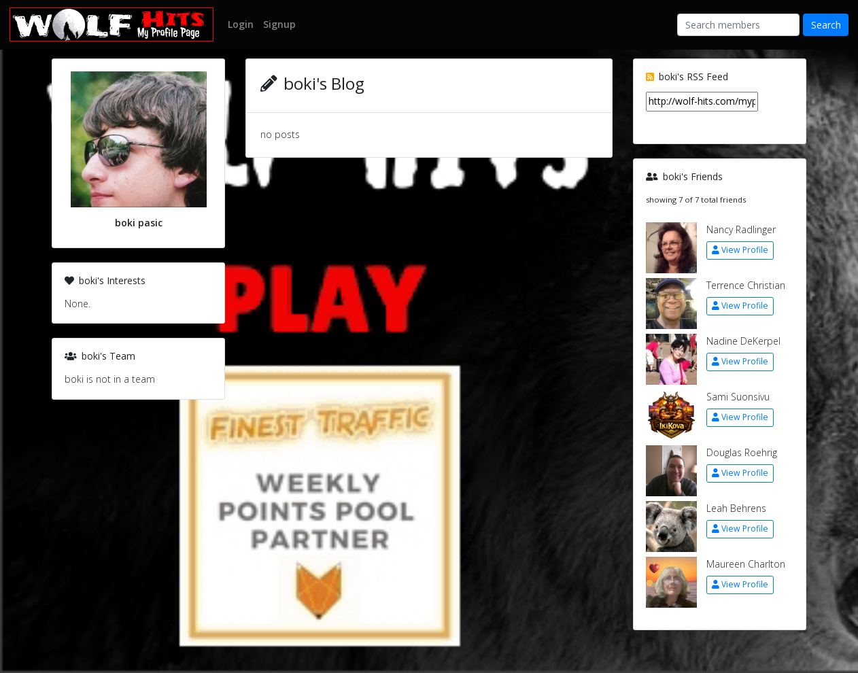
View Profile (740, 250)
